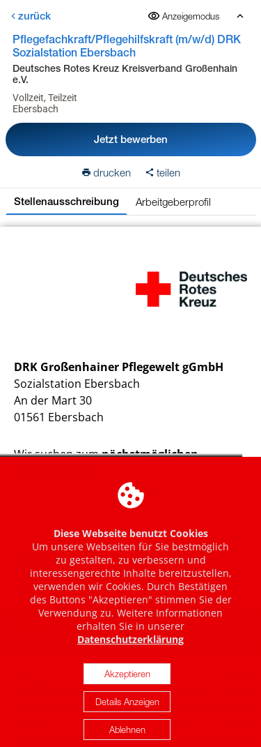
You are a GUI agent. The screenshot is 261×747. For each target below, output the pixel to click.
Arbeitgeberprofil (173, 201)
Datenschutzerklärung (130, 646)
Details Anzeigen (127, 708)
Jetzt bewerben (131, 139)
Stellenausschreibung (66, 201)
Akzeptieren (127, 680)
